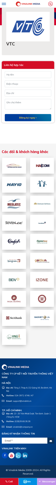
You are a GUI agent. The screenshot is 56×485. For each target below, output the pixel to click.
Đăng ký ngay (28, 117)
